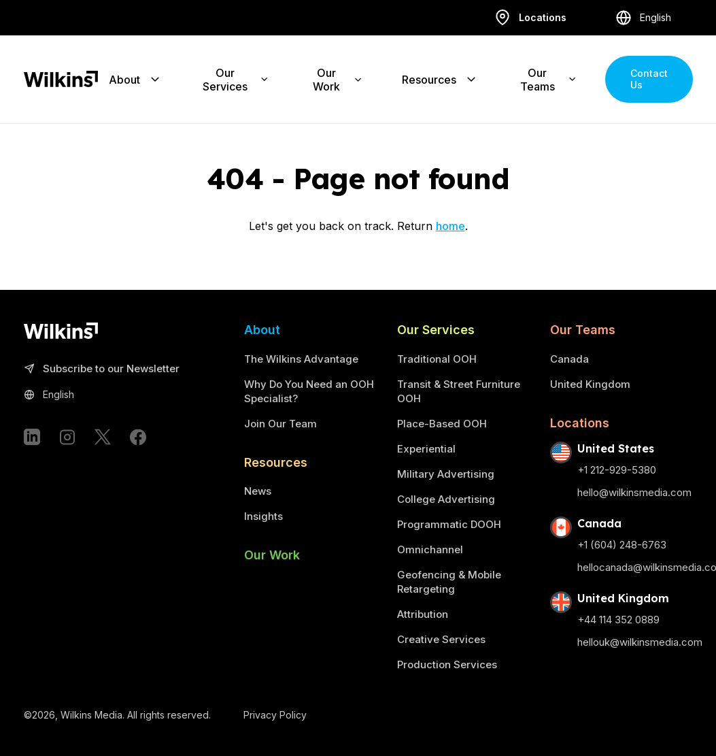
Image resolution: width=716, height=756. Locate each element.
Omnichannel (430, 549)
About (262, 330)
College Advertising (446, 499)
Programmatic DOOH (449, 524)
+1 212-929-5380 (616, 469)
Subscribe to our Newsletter (102, 369)
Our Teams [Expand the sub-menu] (549, 79)
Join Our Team (280, 423)
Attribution (422, 614)
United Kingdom (590, 384)
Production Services (447, 664)
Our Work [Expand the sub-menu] (338, 79)
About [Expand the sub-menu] (135, 79)
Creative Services (441, 639)
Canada (569, 358)
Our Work (272, 555)
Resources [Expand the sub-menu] (440, 79)
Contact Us (649, 79)
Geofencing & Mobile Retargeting (449, 581)
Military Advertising (445, 473)
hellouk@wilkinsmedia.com (639, 642)
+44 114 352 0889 (618, 619)
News (257, 490)
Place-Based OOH (442, 423)
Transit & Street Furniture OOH (458, 391)
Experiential (426, 448)
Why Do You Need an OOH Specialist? (309, 391)
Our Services (436, 330)
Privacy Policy (275, 715)
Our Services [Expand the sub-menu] (236, 79)
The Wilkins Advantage (301, 358)
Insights (263, 516)
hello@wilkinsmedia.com (634, 492)
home (450, 226)
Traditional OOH (437, 358)
